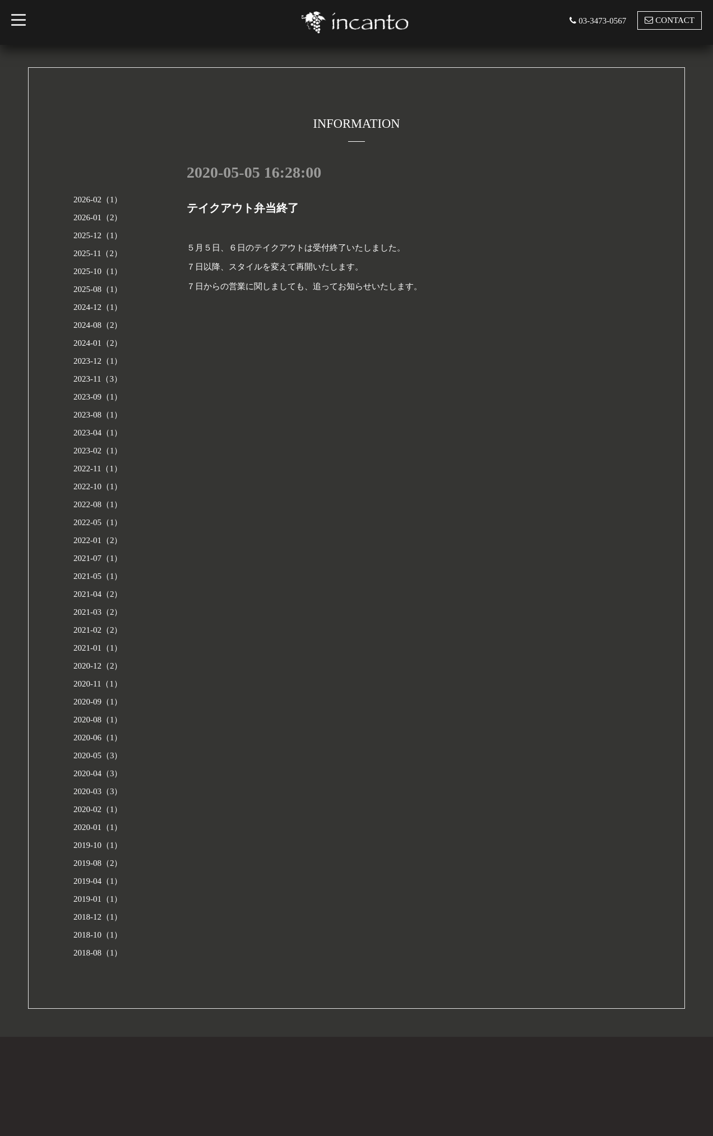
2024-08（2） (98, 325)
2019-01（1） (98, 898)
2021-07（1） (98, 558)
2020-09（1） (98, 701)
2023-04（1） (98, 432)
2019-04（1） (98, 881)
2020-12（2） (98, 665)
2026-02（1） (98, 199)
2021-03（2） (98, 612)
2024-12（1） (98, 307)
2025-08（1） (98, 289)
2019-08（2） (98, 863)
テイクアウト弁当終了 (243, 208)
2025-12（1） (98, 235)
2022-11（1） (97, 468)
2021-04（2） (98, 594)
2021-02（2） (98, 629)
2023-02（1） (98, 450)
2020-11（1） (97, 683)
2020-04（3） (98, 773)
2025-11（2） (97, 253)
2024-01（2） (98, 343)
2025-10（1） (98, 271)
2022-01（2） (98, 540)
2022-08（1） (98, 504)
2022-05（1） (98, 522)
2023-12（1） (98, 360)
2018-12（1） (98, 916)
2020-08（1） (98, 719)
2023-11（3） (97, 378)
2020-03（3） (98, 791)
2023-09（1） (98, 396)
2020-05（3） (98, 755)
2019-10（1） (98, 845)
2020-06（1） (98, 737)
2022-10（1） (98, 486)
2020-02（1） (98, 809)
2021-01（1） (98, 647)
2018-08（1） (98, 952)
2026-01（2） (98, 217)
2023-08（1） (98, 414)
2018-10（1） (98, 934)
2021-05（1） (98, 576)
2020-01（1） (98, 827)
